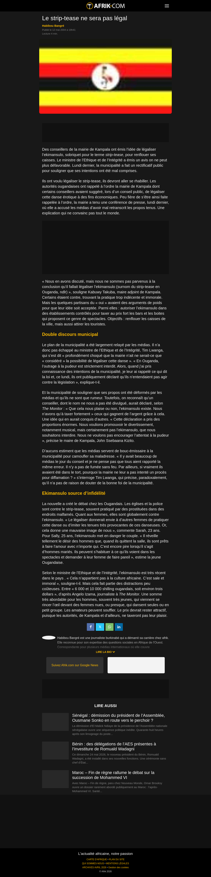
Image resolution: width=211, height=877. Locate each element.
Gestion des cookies (118, 867)
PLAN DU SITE (116, 859)
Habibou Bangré (53, 25)
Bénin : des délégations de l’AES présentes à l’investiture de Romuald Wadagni (114, 746)
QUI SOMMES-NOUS (93, 863)
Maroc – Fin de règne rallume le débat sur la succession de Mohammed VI (113, 775)
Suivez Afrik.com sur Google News (74, 665)
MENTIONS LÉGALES (117, 863)
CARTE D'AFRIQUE (96, 859)
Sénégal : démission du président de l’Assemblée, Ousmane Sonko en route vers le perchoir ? (118, 718)
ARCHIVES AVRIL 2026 (94, 867)
